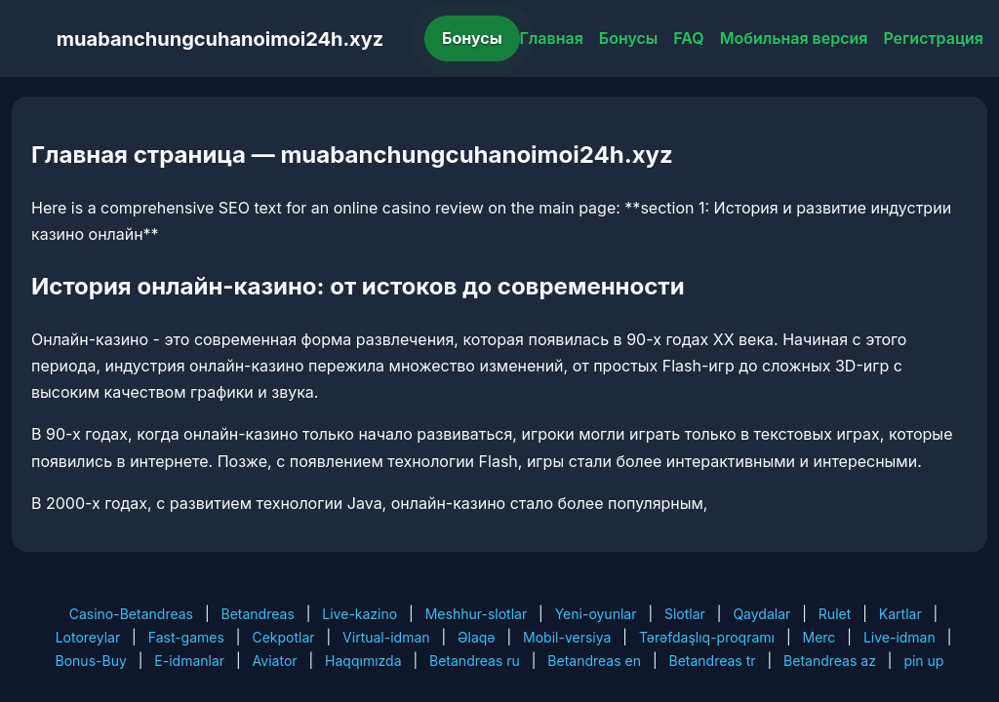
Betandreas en (594, 660)
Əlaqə (476, 637)
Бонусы (472, 38)
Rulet (835, 613)
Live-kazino (359, 613)
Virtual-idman (385, 637)
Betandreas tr (711, 660)
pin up (923, 660)
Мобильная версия (794, 38)
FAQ (688, 38)
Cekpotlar (283, 637)
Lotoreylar (88, 637)
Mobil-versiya (567, 637)
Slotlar (684, 613)
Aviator (275, 660)
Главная (551, 38)
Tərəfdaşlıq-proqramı (707, 637)
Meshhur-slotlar (476, 613)
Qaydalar (761, 613)
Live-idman (899, 637)
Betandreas (258, 613)
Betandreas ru (474, 660)
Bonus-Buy (91, 660)
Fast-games (186, 637)
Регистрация (933, 38)
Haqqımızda (363, 660)
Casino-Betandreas (131, 613)
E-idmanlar (189, 660)
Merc (819, 637)
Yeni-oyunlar (596, 613)
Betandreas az (829, 660)
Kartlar (900, 613)
